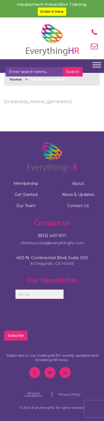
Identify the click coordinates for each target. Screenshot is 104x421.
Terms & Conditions (33, 394)
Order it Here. (52, 11)
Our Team (25, 205)
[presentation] (52, 315)
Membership (26, 183)
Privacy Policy (69, 394)
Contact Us (78, 205)
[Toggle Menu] (96, 64)
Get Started (26, 194)
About (78, 183)
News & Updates (78, 194)
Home (16, 79)
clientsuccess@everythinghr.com (52, 242)
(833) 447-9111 (52, 235)
